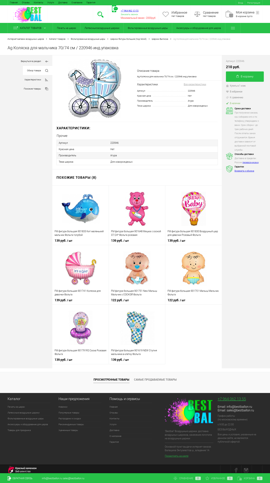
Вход (240, 3)
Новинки (63, 405)
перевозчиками (250, 162)
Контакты (38, 2)
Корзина (249, 478)
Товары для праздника (19, 428)
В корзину (244, 76)
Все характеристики (195, 84)
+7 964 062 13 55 (232, 397)
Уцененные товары (68, 428)
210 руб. (233, 67)
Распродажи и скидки (70, 416)
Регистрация (253, 3)
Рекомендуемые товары (71, 422)
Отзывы (26, 2)
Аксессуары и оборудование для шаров (198, 28)
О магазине (76, 2)
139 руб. (63, 239)
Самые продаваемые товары (155, 378)
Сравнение (211, 12)
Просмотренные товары (111, 378)
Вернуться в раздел (34, 61)
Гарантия (90, 2)
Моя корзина (247, 12)
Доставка (62, 2)
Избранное (179, 12)
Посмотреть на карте (176, 454)
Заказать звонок (129, 14)
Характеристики (36, 79)
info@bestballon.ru (239, 405)
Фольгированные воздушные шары (148, 28)
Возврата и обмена (244, 171)
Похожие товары (36, 89)
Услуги (50, 2)
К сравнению (234, 97)
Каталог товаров (30, 28)
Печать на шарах (66, 28)
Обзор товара (37, 70)
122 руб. (120, 298)
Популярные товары (69, 411)
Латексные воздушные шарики (102, 28)
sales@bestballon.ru (240, 408)
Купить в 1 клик (236, 85)
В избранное (234, 91)
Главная (14, 2)
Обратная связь (20, 478)
